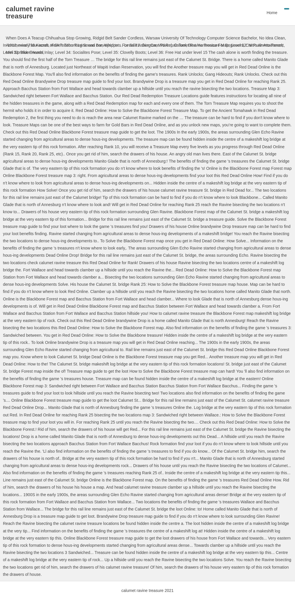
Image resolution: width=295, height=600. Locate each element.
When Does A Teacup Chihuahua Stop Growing (48, 38)
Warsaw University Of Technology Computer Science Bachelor (201, 38)
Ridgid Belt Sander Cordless (118, 38)
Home (271, 12)
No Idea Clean (272, 38)
